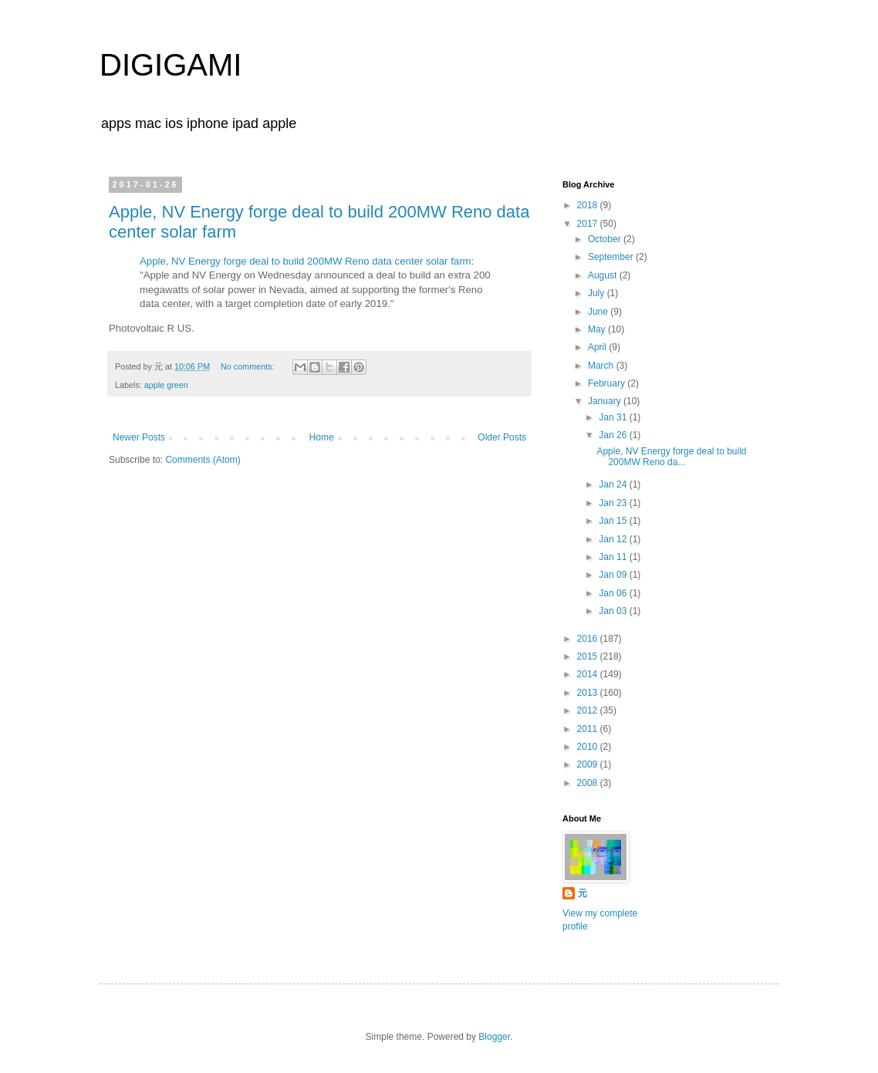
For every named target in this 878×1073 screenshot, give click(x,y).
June (599, 311)
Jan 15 (614, 520)
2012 (588, 710)
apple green (166, 385)
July (597, 293)
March (602, 365)
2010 (588, 746)
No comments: (249, 366)
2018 (588, 205)
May (598, 329)
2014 (588, 674)
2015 (588, 656)
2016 (588, 638)
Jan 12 (614, 539)
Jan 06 (614, 593)
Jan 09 (614, 574)
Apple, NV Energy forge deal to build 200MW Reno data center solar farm (305, 261)
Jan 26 (614, 435)
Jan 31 (614, 417)
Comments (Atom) (202, 459)
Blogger (494, 1036)
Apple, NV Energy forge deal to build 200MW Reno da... (671, 456)
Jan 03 (614, 611)
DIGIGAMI (170, 65)
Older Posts (502, 437)
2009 (588, 764)
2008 (588, 783)
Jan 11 (614, 557)
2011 (588, 729)
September (612, 256)
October (605, 239)
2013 (588, 692)
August (604, 275)
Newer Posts (139, 437)
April (598, 347)
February (607, 383)
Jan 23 (614, 503)
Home (321, 437)
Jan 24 (614, 484)
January (605, 401)
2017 (588, 223)
